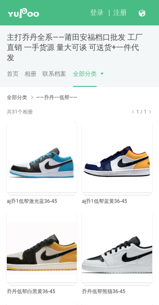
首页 (13, 73)
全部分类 (85, 73)
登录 (96, 12)
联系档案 (54, 73)
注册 (120, 12)
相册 (30, 73)
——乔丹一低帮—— (56, 97)
